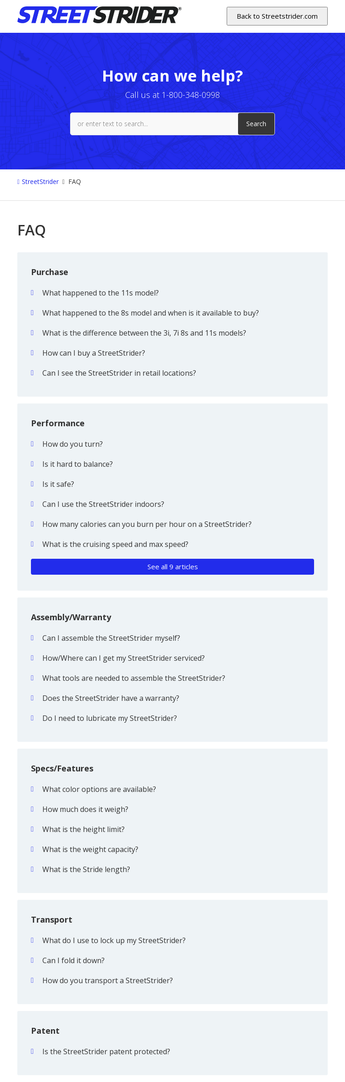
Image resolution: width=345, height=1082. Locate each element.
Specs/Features (62, 768)
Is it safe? (58, 484)
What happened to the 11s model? (100, 293)
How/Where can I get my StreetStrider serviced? (123, 658)
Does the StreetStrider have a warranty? (110, 698)
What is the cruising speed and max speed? (115, 544)
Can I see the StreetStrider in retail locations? (119, 373)
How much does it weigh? (85, 809)
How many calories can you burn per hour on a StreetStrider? (147, 524)
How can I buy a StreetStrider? (93, 353)
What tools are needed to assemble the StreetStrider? (133, 678)
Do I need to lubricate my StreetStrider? (109, 718)
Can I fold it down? (73, 960)
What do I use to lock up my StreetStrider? (114, 940)
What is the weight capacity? (90, 849)
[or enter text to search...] (172, 123)
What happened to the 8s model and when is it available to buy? (150, 313)
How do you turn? (72, 444)
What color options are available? (99, 789)
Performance (58, 423)
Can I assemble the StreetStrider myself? (111, 638)
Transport (51, 919)
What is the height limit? (83, 829)
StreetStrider (40, 181)
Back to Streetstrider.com (277, 15)
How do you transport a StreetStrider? (107, 980)
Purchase (49, 271)
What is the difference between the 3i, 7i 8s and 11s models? (144, 333)
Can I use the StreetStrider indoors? (103, 504)
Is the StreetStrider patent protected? (106, 1051)
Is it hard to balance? (77, 464)
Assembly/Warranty (71, 617)
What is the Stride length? (86, 869)
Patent (45, 1030)
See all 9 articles (172, 566)
